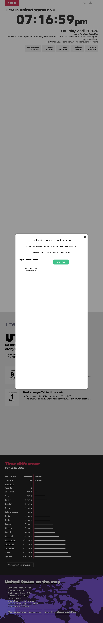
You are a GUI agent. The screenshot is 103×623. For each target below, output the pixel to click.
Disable (61, 262)
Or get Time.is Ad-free (28, 260)
